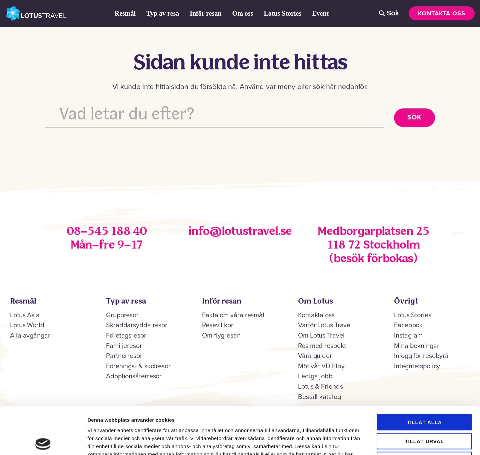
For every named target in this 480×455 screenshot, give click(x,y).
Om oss (242, 13)
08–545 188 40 (107, 231)
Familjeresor (124, 346)
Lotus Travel (36, 13)
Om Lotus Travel (321, 336)
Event (320, 13)
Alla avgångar (30, 336)
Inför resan (205, 13)
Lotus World (27, 325)
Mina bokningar (416, 346)
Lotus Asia (25, 315)
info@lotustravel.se (239, 231)
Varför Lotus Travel (325, 325)
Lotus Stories (282, 13)
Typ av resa (162, 13)
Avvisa (424, 412)
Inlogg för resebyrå (421, 356)
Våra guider (315, 356)
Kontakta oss (441, 13)
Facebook (408, 325)
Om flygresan (221, 336)
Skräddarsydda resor (136, 325)
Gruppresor (122, 315)
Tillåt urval (424, 394)
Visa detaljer (362, 442)
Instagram (408, 336)
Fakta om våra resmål (233, 315)
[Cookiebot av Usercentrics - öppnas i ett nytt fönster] (43, 442)
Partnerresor (124, 356)
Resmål (125, 13)
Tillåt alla (424, 375)
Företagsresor (126, 336)
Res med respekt (322, 346)
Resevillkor (217, 325)
